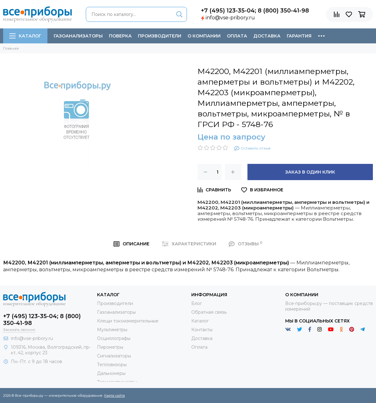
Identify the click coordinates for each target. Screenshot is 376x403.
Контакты (201, 329)
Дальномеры (111, 373)
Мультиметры (112, 329)
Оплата (237, 36)
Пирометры (110, 347)
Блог (196, 303)
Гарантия (299, 36)
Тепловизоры (112, 364)
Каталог (25, 36)
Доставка (267, 36)
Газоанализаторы (78, 36)
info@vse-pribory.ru (230, 18)
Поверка (120, 36)
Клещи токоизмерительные (128, 321)
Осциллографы (113, 338)
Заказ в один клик (310, 172)
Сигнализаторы (114, 356)
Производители (159, 36)
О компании (204, 36)
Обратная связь (209, 312)
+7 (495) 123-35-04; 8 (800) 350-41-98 (255, 10)
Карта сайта (114, 395)
